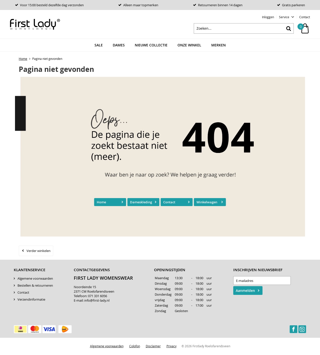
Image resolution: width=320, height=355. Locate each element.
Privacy (171, 347)
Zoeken (289, 29)
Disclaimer (153, 347)
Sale (98, 46)
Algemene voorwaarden (35, 279)
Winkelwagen (206, 203)
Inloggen (268, 17)
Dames (119, 46)
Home (101, 203)
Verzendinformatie (31, 300)
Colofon (134, 347)
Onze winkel (189, 46)
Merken (218, 46)
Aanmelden (245, 291)
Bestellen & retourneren (35, 286)
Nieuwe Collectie (151, 46)
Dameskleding (141, 203)
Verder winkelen (38, 251)
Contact (304, 17)
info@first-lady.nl (97, 301)
